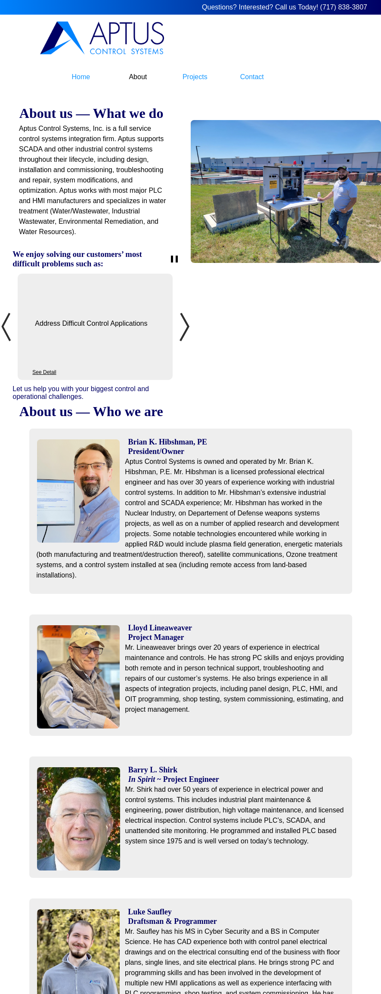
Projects (195, 76)
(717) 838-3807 (343, 7)
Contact (252, 76)
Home (81, 76)
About (138, 76)
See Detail (44, 372)
